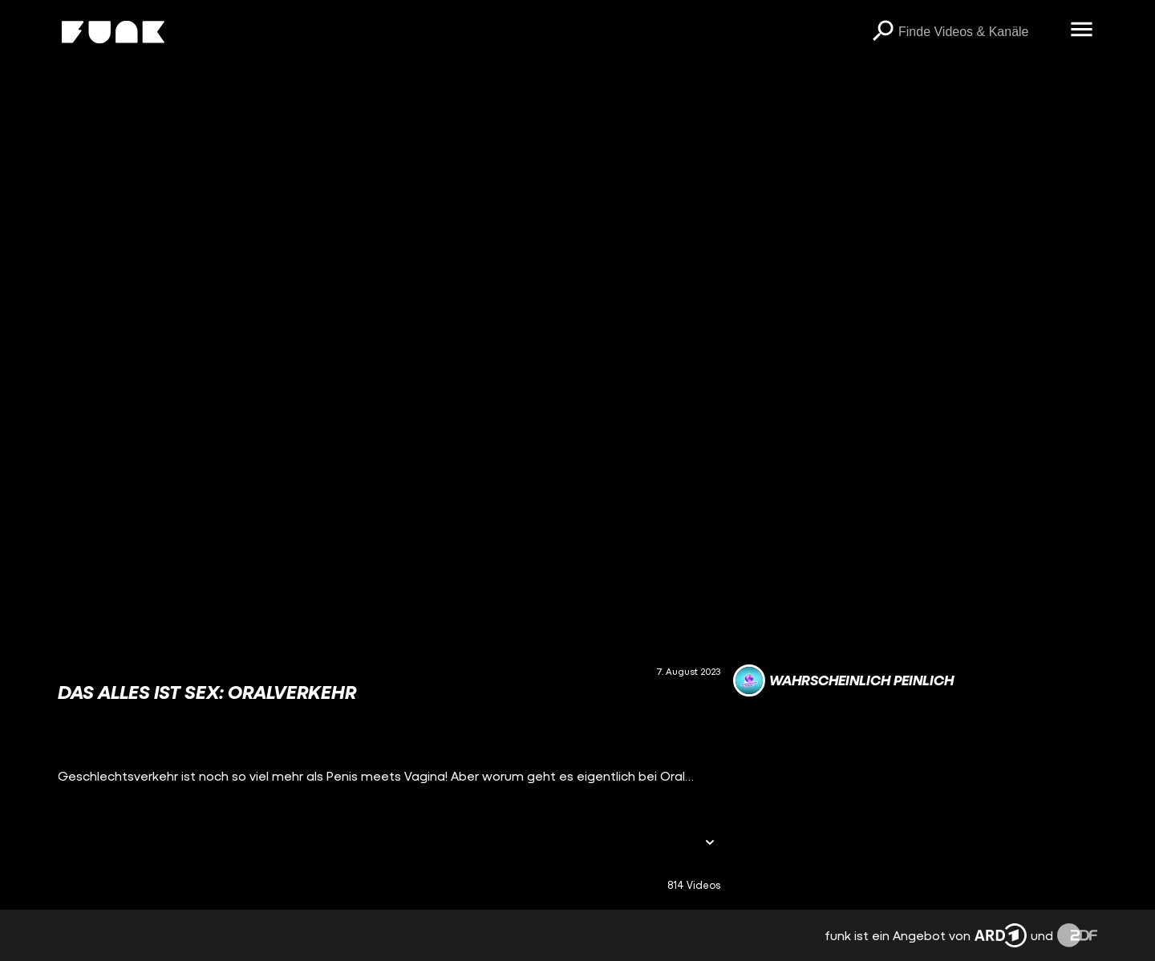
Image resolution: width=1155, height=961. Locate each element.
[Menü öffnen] (1081, 30)
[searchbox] (978, 32)
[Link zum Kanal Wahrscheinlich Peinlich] (843, 680)
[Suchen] (882, 32)
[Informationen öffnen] (709, 844)
